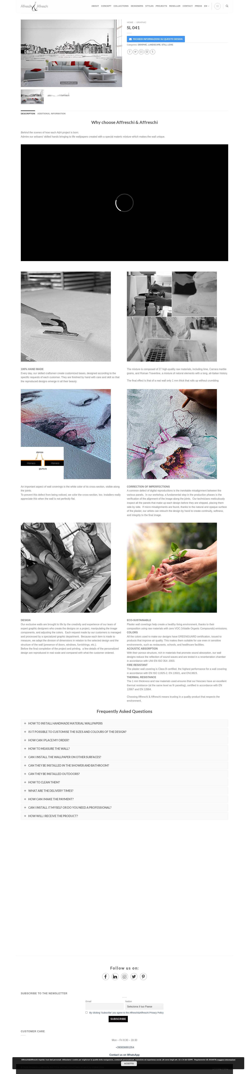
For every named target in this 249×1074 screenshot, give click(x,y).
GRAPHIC (141, 22)
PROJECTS (161, 6)
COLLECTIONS (121, 6)
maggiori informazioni (226, 1060)
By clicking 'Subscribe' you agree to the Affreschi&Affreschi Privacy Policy (126, 1012)
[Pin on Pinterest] (147, 51)
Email (88, 1001)
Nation (128, 1001)
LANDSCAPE (154, 45)
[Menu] (217, 6)
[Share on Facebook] (129, 51)
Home (130, 22)
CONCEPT (106, 6)
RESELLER (174, 6)
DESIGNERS (137, 6)
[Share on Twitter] (135, 51)
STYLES (149, 6)
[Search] (227, 6)
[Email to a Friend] (141, 51)
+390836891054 (124, 1047)
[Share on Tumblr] (152, 51)
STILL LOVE (167, 45)
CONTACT (188, 6)
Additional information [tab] (51, 113)
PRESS (198, 6)
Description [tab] (28, 113)
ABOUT (95, 6)
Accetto (129, 1064)
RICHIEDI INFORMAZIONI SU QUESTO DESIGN (158, 39)
